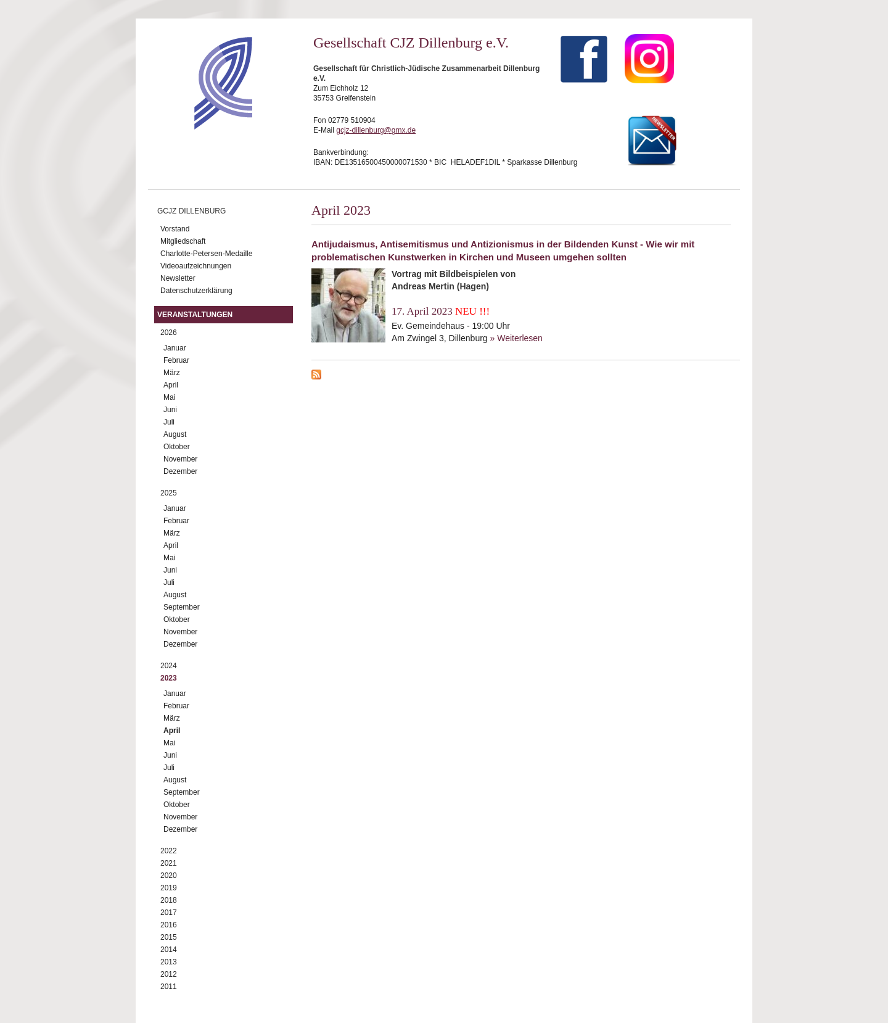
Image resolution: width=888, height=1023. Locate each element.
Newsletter (177, 278)
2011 (168, 986)
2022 (168, 851)
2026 (168, 332)
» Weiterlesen (516, 338)
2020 (168, 875)
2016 (168, 925)
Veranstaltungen (194, 314)
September (181, 607)
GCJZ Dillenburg (191, 211)
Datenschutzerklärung (196, 290)
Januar (174, 348)
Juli (169, 422)
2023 (168, 678)
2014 (168, 949)
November (180, 459)
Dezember (180, 471)
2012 (168, 974)
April (170, 385)
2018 (168, 900)
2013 (168, 962)
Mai (169, 397)
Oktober (176, 446)
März (171, 372)
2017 (168, 912)
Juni (170, 409)
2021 (168, 863)
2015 (168, 937)
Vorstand (174, 229)
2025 (168, 493)
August (174, 434)
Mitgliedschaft (182, 241)
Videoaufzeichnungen (195, 266)
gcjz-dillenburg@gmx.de (376, 130)
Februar (176, 360)
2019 (168, 888)
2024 (168, 665)
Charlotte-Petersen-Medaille (206, 253)
